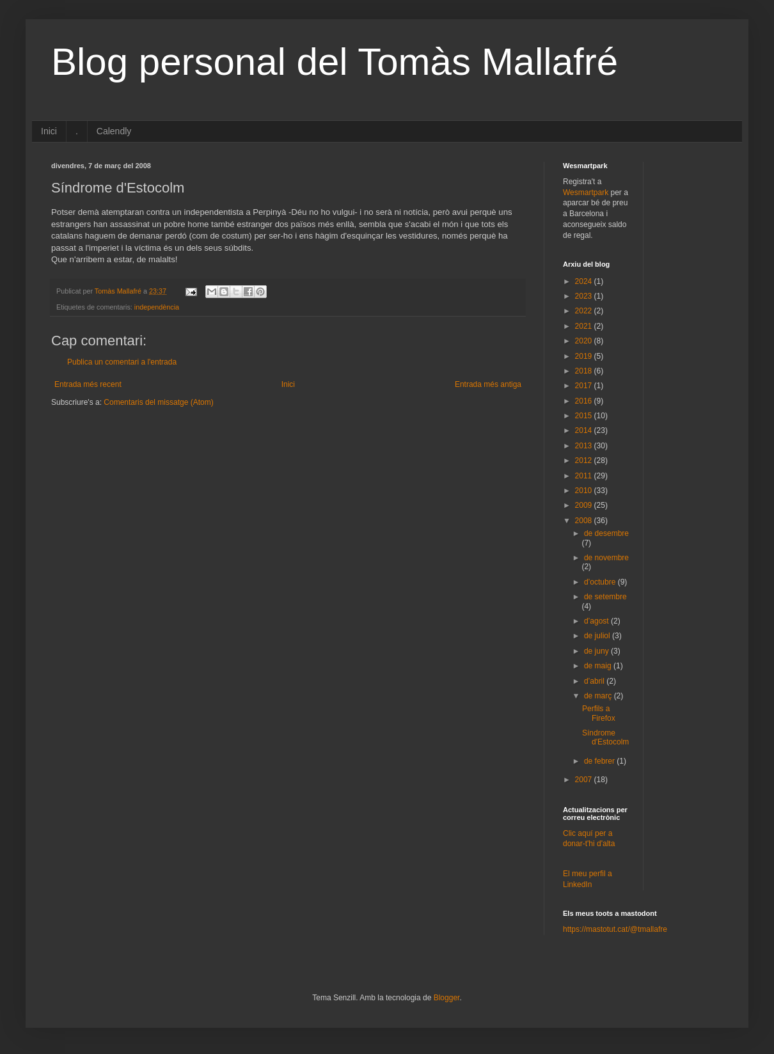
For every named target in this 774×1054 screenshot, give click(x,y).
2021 (584, 326)
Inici (49, 131)
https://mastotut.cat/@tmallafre (615, 929)
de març (599, 695)
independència (156, 307)
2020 (584, 340)
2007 (584, 779)
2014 (584, 430)
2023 (584, 296)
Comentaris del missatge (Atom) (158, 402)
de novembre (606, 557)
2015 (584, 415)
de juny (597, 651)
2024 (584, 281)
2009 (584, 505)
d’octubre (601, 582)
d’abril (595, 681)
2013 (584, 445)
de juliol (598, 635)
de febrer (600, 761)
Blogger (447, 997)
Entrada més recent (88, 384)
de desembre (606, 533)
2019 (584, 356)
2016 (584, 401)
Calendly (114, 131)
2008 (584, 520)
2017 (584, 385)
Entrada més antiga (488, 384)
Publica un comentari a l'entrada (122, 362)
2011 (584, 475)
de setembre (605, 596)
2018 (584, 370)
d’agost (597, 621)
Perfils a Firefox (598, 713)
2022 (584, 310)
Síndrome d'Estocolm (605, 737)
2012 (584, 460)
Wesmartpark (585, 192)
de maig (598, 665)
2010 (584, 490)
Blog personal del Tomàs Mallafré (334, 61)
